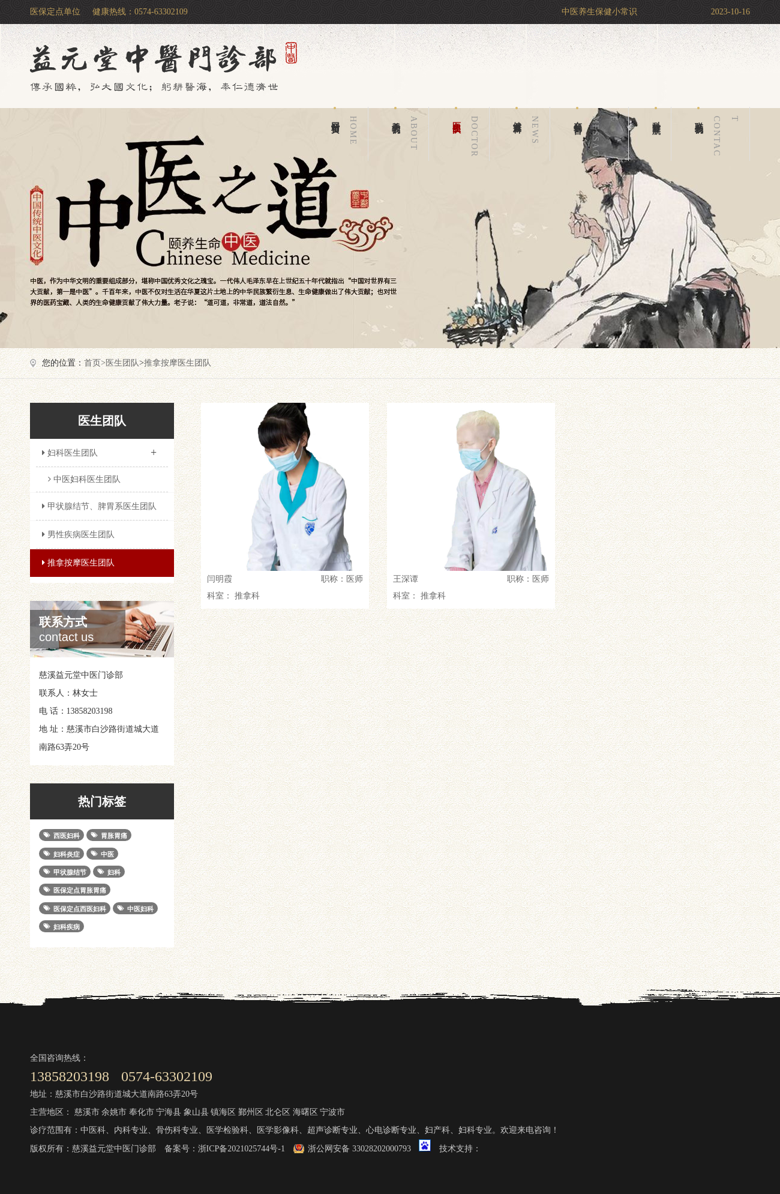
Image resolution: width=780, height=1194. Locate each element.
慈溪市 (87, 1112)
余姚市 (114, 1112)
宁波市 (332, 1112)
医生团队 (467, 134)
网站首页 (346, 134)
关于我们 (406, 134)
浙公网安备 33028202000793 (359, 1148)
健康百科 (528, 134)
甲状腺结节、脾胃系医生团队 (98, 506)
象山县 (196, 1112)
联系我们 (718, 134)
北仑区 (277, 1112)
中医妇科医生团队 (84, 479)
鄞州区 (250, 1112)
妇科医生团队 (99, 449)
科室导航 (656, 113)
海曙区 (305, 1112)
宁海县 (168, 1112)
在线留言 (597, 134)
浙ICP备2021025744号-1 (241, 1148)
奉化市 (141, 1112)
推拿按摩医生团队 (177, 362)
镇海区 (223, 1112)
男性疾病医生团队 (77, 534)
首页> (95, 362)
